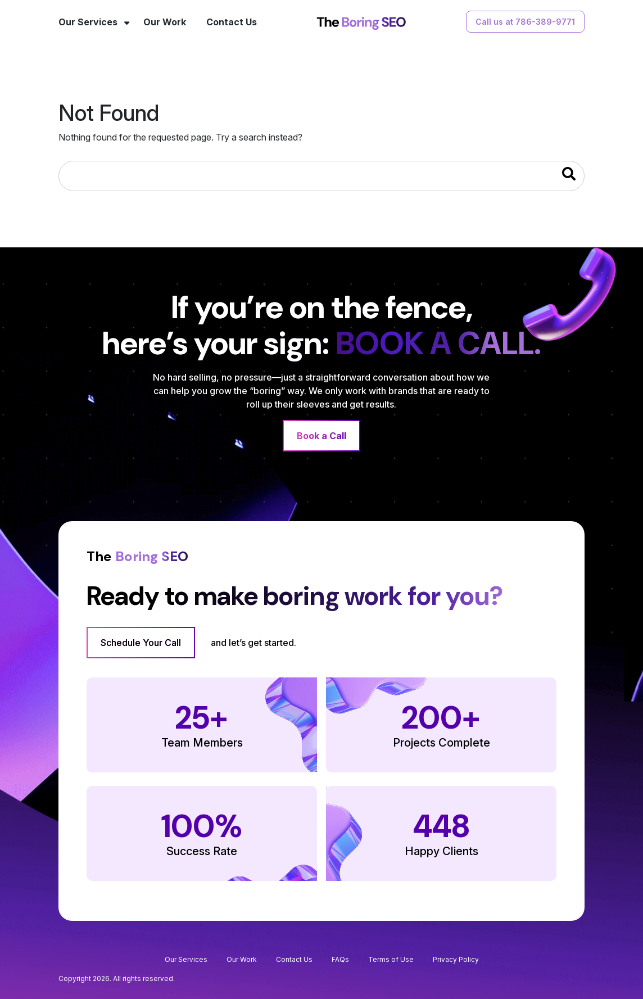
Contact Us (231, 22)
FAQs (340, 959)
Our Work (164, 22)
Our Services (87, 22)
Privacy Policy (456, 959)
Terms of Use (391, 959)
